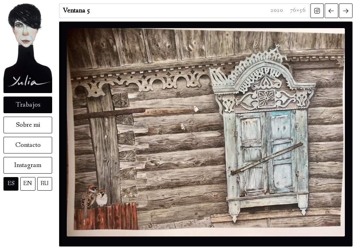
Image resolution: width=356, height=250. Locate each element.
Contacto (28, 145)
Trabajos (28, 104)
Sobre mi (28, 125)
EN (27, 184)
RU (45, 184)
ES (11, 184)
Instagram (27, 165)
